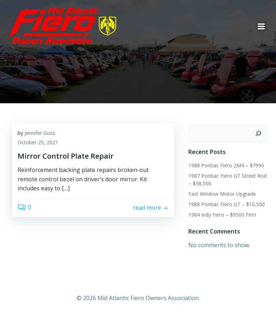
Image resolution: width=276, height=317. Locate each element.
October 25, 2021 (38, 142)
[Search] (258, 133)
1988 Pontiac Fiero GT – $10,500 (226, 204)
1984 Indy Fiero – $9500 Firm (222, 214)
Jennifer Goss (39, 133)
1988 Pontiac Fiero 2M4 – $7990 (226, 165)
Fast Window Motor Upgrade (222, 193)
